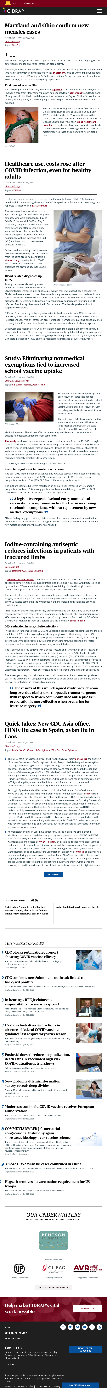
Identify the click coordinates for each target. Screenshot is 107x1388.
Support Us (87, 1308)
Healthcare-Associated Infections (27, 570)
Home (8, 1327)
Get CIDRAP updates (80, 1385)
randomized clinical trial (20, 579)
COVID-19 (16, 190)
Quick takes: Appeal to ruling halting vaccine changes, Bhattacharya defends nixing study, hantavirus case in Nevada (26, 910)
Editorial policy (16, 1333)
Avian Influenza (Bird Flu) (48, 750)
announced (81, 758)
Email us (13, 1364)
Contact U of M (44, 1386)
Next (36, 900)
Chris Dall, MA (12, 567)
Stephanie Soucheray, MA (17, 381)
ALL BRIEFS (53, 874)
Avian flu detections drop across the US (77, 907)
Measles (16, 45)
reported (57, 89)
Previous (32, 900)
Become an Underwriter (53, 1287)
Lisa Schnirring (12, 41)
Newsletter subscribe (85, 1349)
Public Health (38, 384)
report (89, 793)
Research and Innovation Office (19, 1386)
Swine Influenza (69, 750)
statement (59, 72)
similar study (12, 260)
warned (80, 851)
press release (77, 620)
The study (10, 441)
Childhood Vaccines (21, 384)
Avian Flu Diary (47, 841)
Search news (13, 1338)
